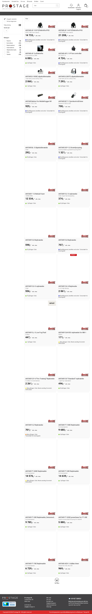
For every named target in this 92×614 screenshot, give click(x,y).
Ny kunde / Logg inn (78, 8)
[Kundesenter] (71, 5)
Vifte (7, 52)
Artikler (36, 1)
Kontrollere (9, 43)
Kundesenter (6, 1)
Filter (26, 18)
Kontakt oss (49, 601)
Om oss (23, 1)
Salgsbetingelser (51, 603)
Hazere (8, 41)
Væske (8, 54)
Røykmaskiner (10, 45)
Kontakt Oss (15, 1)
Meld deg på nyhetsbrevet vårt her (78, 601)
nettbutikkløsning (67, 612)
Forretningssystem (54, 612)
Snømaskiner (10, 47)
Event (42, 1)
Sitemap (48, 606)
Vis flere (57, 583)
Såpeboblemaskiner (11, 50)
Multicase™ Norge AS (83, 612)
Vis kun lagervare (11, 21)
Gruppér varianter (11, 19)
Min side (48, 597)
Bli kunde (29, 1)
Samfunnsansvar (51, 605)
